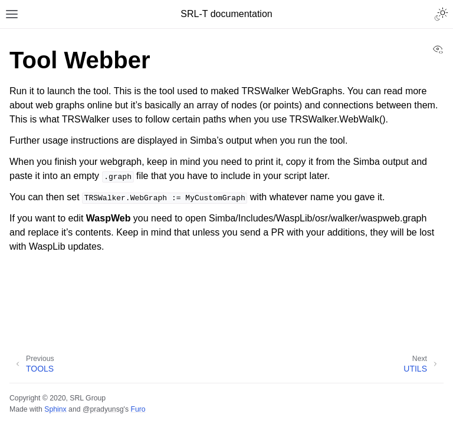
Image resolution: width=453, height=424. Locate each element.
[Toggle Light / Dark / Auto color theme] (441, 14)
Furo (137, 409)
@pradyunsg (103, 409)
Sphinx (55, 409)
